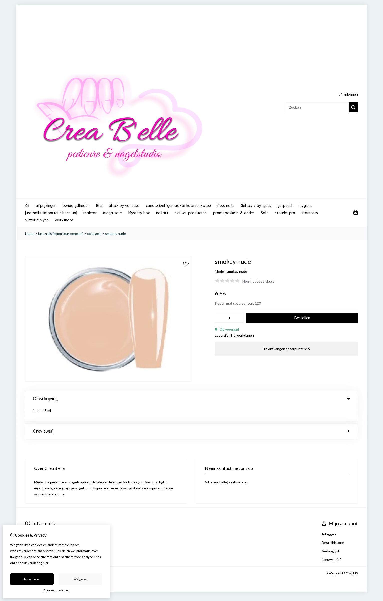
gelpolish (285, 205)
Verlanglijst (330, 537)
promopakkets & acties (234, 213)
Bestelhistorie (333, 528)
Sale (265, 213)
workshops (64, 220)
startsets (309, 213)
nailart (162, 213)
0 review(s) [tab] (191, 416)
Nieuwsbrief (331, 545)
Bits (99, 205)
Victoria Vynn (37, 220)
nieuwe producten (191, 213)
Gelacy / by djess (256, 205)
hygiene (306, 205)
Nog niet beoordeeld (258, 281)
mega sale (112, 213)
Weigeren (80, 579)
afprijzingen (46, 205)
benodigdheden (76, 205)
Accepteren (32, 579)
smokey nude (115, 233)
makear (90, 213)
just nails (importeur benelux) (51, 213)
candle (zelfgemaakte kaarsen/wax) (178, 205)
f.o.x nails (225, 205)
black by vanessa (124, 205)
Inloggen (329, 520)
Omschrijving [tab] (191, 398)
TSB (355, 559)
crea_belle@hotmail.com (230, 468)
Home (29, 233)
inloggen (348, 94)
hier (45, 563)
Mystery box (139, 213)
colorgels (94, 233)
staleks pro (285, 213)
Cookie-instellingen (56, 590)
